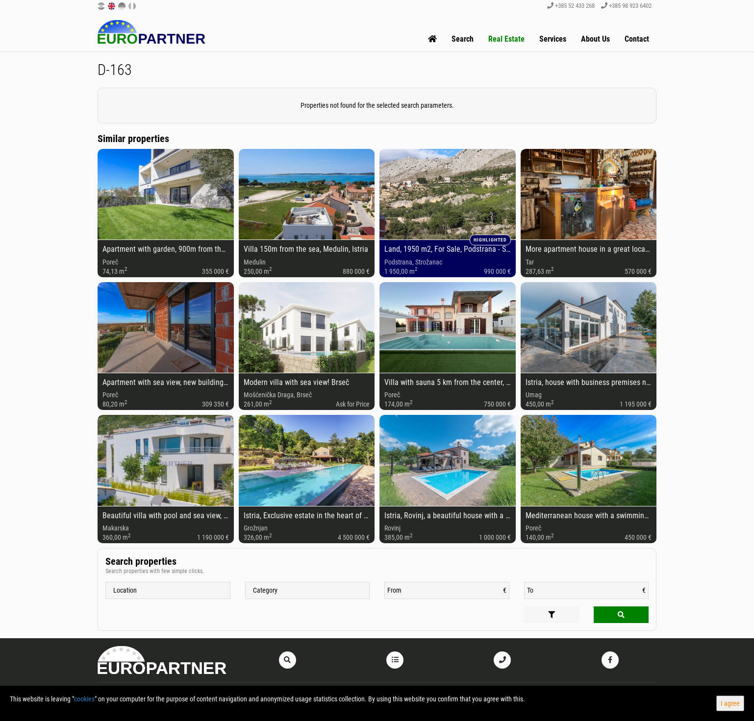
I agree (730, 703)
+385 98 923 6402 (626, 5)
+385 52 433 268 (571, 5)
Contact (637, 39)
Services (552, 39)
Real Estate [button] (506, 39)
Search (463, 39)
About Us (595, 39)
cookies (84, 699)
